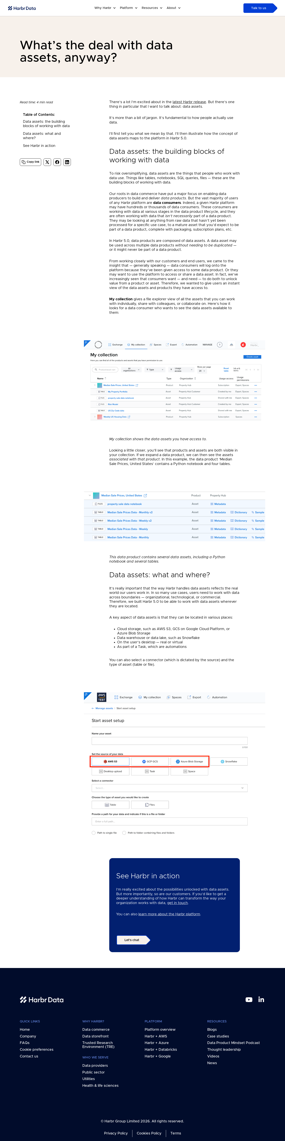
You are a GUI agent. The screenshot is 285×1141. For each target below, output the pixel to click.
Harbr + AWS (156, 1036)
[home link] (41, 999)
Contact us (29, 1056)
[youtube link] (249, 1000)
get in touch (177, 903)
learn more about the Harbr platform (169, 914)
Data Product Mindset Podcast (233, 1043)
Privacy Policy (116, 1133)
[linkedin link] (261, 1000)
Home (25, 1030)
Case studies (218, 1036)
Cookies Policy (149, 1133)
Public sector (93, 1072)
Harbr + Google (158, 1056)
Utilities (88, 1079)
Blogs (212, 1030)
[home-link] (22, 8)
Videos (213, 1056)
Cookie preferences (36, 1050)
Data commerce (96, 1030)
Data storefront (95, 1036)
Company (28, 1036)
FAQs (24, 1043)
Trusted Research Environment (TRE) (98, 1045)
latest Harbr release (189, 102)
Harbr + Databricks (161, 1050)
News (212, 1063)
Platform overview (160, 1030)
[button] (107, 8)
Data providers (95, 1066)
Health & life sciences (100, 1086)
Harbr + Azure (157, 1043)
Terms (175, 1133)
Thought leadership (224, 1050)
